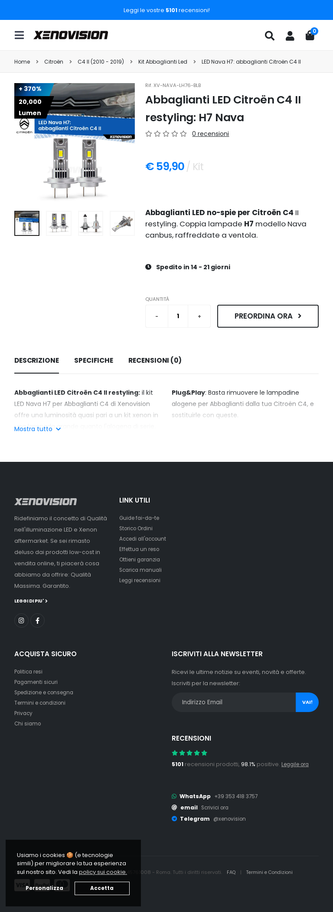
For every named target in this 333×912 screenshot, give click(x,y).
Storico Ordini (138, 528)
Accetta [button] (102, 888)
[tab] (36, 361)
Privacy (24, 712)
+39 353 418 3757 (237, 795)
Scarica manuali (142, 570)
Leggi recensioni (142, 580)
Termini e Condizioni (273, 871)
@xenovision (231, 818)
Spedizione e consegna (48, 692)
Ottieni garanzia (141, 559)
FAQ (232, 871)
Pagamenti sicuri (37, 681)
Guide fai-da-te (141, 518)
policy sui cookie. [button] (103, 872)
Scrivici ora (216, 807)
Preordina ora (268, 316)
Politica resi (30, 671)
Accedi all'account (145, 538)
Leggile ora (297, 763)
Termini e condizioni (42, 702)
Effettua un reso (141, 549)
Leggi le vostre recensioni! (167, 10)
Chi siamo (28, 723)
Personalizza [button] (44, 888)
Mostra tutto (37, 429)
